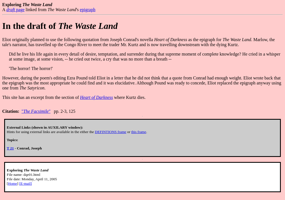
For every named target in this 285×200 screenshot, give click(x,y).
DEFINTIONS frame (110, 132)
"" (35, 111)
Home (12, 183)
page (15, 9)
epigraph (87, 9)
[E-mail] (25, 183)
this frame (138, 132)
